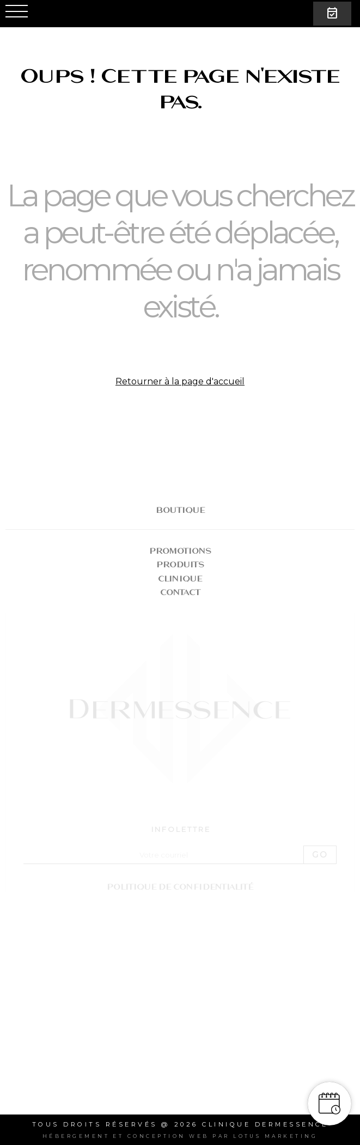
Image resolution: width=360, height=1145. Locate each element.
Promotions (180, 551)
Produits (180, 564)
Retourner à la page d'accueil (180, 381)
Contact (180, 592)
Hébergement (75, 1136)
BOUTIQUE (180, 510)
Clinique (180, 578)
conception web (168, 1136)
